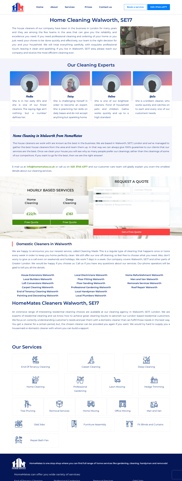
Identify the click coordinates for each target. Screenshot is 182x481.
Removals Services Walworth (144, 283)
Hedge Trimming (63, 457)
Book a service (135, 7)
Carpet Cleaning (23, 452)
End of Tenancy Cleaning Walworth (37, 291)
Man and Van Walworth (144, 279)
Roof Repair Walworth (144, 287)
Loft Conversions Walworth (38, 283)
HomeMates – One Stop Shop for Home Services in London (111, 476)
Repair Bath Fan (142, 463)
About (54, 7)
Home (40, 7)
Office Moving (101, 457)
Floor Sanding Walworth (91, 283)
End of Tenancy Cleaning (28, 446)
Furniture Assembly (144, 452)
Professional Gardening (67, 446)
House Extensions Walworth (37, 275)
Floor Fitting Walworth (91, 279)
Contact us (106, 7)
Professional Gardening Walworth (91, 287)
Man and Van (100, 463)
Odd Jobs (138, 446)
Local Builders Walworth (37, 279)
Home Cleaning (23, 463)
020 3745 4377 (158, 7)
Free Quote (31, 222)
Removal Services (103, 446)
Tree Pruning (61, 463)
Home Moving (101, 452)
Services (70, 7)
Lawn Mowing (62, 452)
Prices (88, 7)
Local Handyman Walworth (91, 291)
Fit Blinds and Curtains (146, 457)
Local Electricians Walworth (91, 275)
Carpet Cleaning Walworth (37, 287)
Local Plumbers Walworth (91, 295)
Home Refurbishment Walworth (144, 275)
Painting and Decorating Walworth (37, 295)
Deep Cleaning (22, 457)
